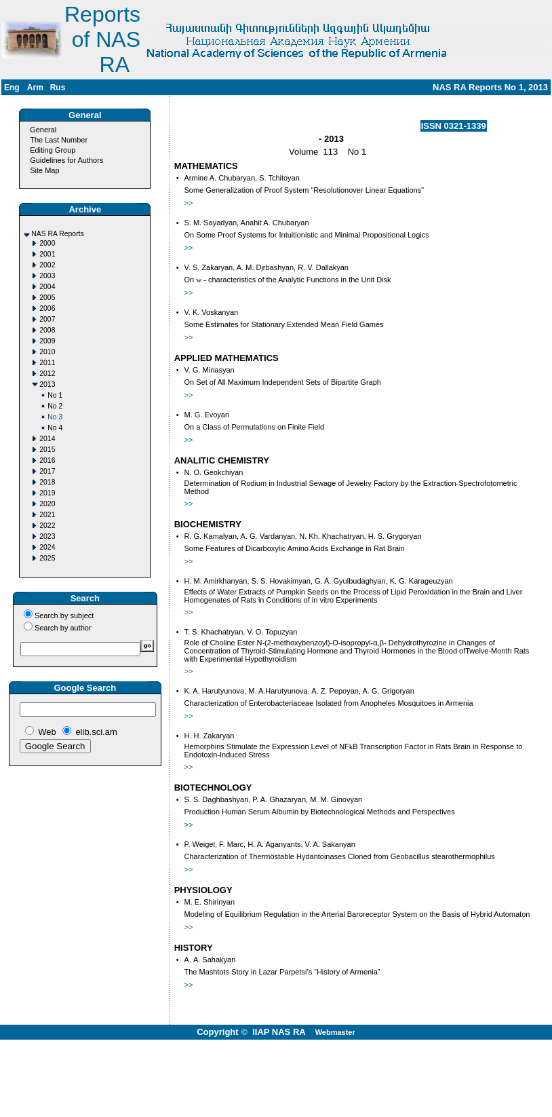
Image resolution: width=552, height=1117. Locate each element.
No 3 (54, 417)
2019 (47, 493)
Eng (12, 87)
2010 (47, 352)
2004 (47, 286)
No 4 (54, 428)
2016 (47, 460)
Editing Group (52, 150)
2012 (47, 373)
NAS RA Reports (57, 234)
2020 (47, 504)
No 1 (54, 395)
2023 (47, 536)
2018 (47, 482)
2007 (47, 319)
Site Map (44, 170)
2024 (47, 547)
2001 (47, 254)
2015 (47, 449)
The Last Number (58, 140)
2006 (47, 308)
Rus (58, 87)
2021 (47, 514)
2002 (47, 265)
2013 (47, 384)
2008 (47, 330)
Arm (35, 87)
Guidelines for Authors (66, 160)
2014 (47, 438)
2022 (47, 525)
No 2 (54, 406)
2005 (47, 297)
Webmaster (335, 1032)
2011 (47, 362)
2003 (47, 276)
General (43, 130)
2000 (47, 243)
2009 (47, 341)
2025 (47, 558)
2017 (47, 471)
